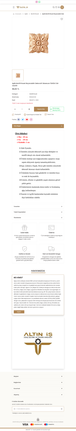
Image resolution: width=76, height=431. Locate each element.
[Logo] (22, 7)
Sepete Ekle (41, 109)
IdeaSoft (28, 429)
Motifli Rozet (33, 94)
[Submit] (61, 409)
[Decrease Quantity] (15, 109)
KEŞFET (19, 312)
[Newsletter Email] (38, 409)
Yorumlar (17, 206)
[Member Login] (59, 7)
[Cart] (62, 7)
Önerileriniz (17, 217)
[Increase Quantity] (29, 109)
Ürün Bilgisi (17, 126)
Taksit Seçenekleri (20, 212)
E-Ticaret (33, 429)
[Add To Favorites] (62, 19)
